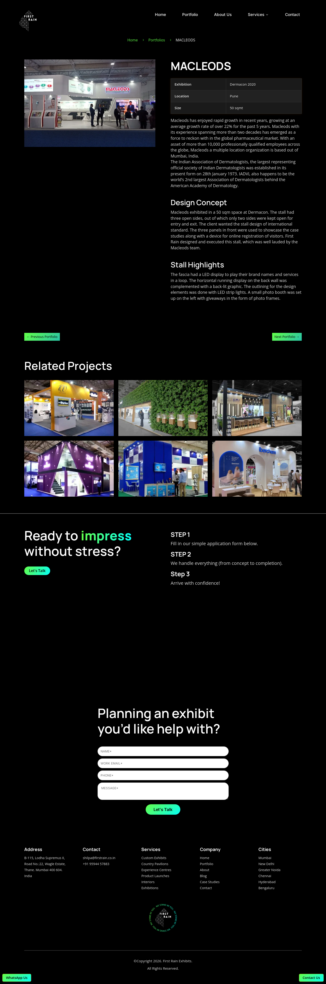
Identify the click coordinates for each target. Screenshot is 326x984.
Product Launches (155, 876)
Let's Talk (37, 570)
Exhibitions (149, 888)
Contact (292, 14)
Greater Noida (269, 870)
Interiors (147, 882)
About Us (223, 14)
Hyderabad (267, 882)
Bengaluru (266, 888)
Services (258, 14)
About (204, 870)
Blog (203, 876)
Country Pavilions (154, 864)
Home (160, 14)
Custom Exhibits (153, 858)
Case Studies (210, 882)
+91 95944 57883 (96, 864)
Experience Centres (156, 870)
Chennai (264, 876)
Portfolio (190, 14)
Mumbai (264, 858)
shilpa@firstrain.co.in (99, 858)
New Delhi (266, 864)
